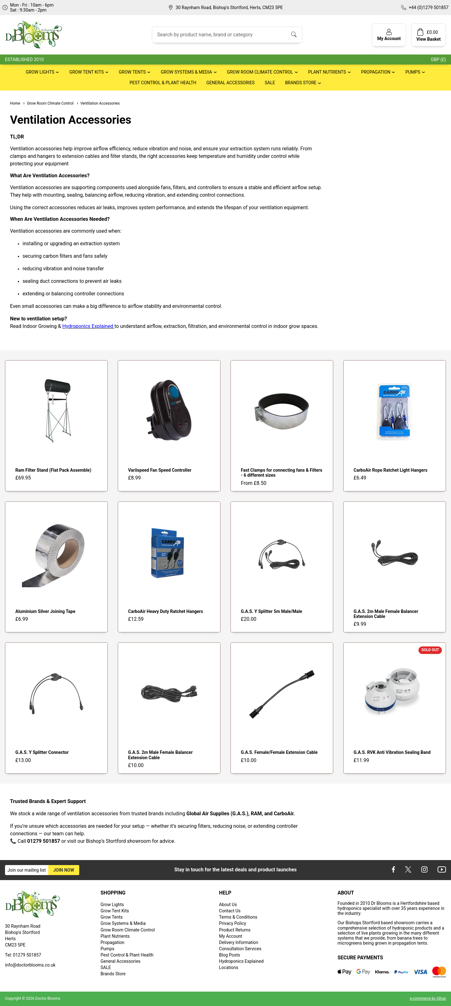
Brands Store (300, 82)
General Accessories (230, 82)
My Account (230, 936)
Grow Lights (40, 72)
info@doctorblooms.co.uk (30, 964)
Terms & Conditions (238, 917)
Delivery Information (238, 942)
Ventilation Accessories (98, 103)
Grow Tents (132, 72)
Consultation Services (240, 948)
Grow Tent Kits (86, 72)
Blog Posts (229, 954)
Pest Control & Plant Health (163, 82)
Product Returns (234, 929)
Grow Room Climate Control (260, 72)
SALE (270, 82)
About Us (228, 904)
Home (15, 103)
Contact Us (230, 910)
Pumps (412, 72)
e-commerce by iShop (428, 998)
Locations (228, 967)
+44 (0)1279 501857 (428, 7)
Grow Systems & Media (186, 72)
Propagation (376, 72)
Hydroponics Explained (241, 961)
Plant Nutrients (327, 72)
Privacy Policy (232, 923)
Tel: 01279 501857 (23, 954)
